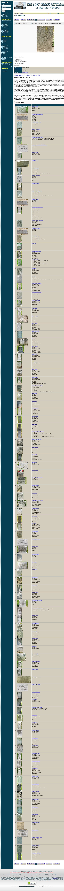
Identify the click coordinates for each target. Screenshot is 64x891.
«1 (24, 19)
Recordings (4, 42)
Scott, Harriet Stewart (36, 661)
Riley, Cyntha (34, 516)
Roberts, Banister (35, 531)
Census (3, 46)
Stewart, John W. (35, 738)
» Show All (17, 19)
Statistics (4, 59)
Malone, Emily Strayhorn (36, 439)
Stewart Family (5, 32)
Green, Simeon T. (35, 369)
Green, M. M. (34, 354)
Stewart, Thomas (35, 776)
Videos (3, 44)
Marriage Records (5, 51)
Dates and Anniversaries (7, 57)
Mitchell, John (34, 462)
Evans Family (5, 26)
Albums (3, 53)
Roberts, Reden (35, 638)
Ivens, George (34, 393)
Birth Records (5, 45)
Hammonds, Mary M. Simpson (37, 385)
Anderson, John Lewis (36, 175)
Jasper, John (34, 401)
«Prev (22, 19)
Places (3, 56)
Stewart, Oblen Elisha (36, 761)
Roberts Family (5, 29)
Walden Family (5, 34)
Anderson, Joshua (35, 183)
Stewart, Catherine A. (36, 692)
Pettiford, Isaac (34, 493)
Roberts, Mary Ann (35, 623)
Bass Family (4, 24)
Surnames (4, 14)
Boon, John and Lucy (36, 259)
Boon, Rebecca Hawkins (36, 283)
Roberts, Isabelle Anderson (37, 600)
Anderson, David (35, 106)
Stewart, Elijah (34, 715)
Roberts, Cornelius (35, 554)
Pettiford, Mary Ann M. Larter (37, 500)
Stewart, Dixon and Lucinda (37, 707)
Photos (3, 38)
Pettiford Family (5, 28)
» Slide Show (56, 19)
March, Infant (34, 454)
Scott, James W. (35, 669)
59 (27, 19)
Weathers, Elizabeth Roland (37, 837)
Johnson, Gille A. (35, 416)
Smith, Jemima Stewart (36, 676)
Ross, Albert (34, 646)
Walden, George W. (35, 791)
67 (44, 19)
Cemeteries (4, 54)
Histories (4, 41)
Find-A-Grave (5, 50)
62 (33, 19)
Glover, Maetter (35, 346)
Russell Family (5, 30)
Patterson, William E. (36, 485)
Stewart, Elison (34, 722)
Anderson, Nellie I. (35, 199)
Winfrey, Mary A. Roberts (36, 852)
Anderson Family (5, 23)
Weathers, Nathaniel (35, 845)
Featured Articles (5, 48)
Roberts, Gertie (34, 577)
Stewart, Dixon (34, 699)
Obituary (4, 52)
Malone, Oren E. (35, 447)
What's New (4, 15)
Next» (51, 19)
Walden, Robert (35, 814)
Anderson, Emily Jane (36, 129)
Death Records (5, 47)
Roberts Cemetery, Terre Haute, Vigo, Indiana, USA (27, 75)
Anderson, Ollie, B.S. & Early (37, 207)
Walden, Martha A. (35, 799)
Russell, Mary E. (35, 653)
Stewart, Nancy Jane (36, 753)
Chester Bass (25, 72)
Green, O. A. (34, 361)
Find (50, 13)
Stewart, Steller (34, 768)
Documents (4, 39)
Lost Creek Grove (5, 63)
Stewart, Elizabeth (35, 730)
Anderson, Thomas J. (36, 228)
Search (4, 2)
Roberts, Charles (35, 546)
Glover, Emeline (35, 315)
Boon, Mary (34, 268)
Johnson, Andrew (35, 408)
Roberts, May (34, 630)
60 (29, 19)
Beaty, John (34, 243)
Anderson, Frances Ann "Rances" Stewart (39, 145)
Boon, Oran (34, 275)
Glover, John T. (34, 338)
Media (58, 13)
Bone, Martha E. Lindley (36, 251)
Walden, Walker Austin (36, 822)
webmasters (55, 878)
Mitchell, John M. (35, 470)
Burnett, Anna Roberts (36, 300)
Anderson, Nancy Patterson (37, 190)
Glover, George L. (35, 323)
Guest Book (4, 71)
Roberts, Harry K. (35, 592)
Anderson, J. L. (34, 160)
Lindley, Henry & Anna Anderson (38, 431)
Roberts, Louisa (35, 615)
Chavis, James (34, 308)
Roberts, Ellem (34, 562)
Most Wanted (5, 16)
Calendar (4, 58)
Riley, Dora (34, 523)
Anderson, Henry (35, 152)
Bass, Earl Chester (35, 235)
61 (31, 19)
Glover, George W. (35, 331)
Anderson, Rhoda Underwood (37, 220)
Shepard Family (5, 31)
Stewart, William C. (35, 784)
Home (17, 13)
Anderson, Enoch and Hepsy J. (37, 137)
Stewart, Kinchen (35, 745)
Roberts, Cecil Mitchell (36, 539)
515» (47, 19)
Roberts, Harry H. (35, 585)
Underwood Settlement (7, 21)
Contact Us (4, 70)
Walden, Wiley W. (35, 829)
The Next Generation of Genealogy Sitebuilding (26, 886)
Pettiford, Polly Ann (35, 508)
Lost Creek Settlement (6, 20)
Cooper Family (5, 25)
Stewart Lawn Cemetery (7, 66)
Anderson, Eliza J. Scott (36, 122)
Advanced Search (5, 13)
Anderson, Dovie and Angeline (37, 114)
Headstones (4, 40)
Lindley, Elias (34, 424)
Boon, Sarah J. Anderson (36, 292)
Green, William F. (35, 377)
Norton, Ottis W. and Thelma (37, 477)
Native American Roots (6, 64)
